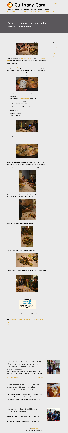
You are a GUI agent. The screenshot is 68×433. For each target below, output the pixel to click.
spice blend (54, 56)
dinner (54, 50)
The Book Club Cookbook (25, 58)
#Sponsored (55, 47)
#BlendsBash (55, 46)
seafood (54, 55)
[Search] (55, 3)
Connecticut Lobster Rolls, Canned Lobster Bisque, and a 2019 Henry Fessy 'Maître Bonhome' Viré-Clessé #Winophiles (23, 387)
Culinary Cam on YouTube (23, 11)
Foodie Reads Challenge (35, 11)
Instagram (38, 310)
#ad (53, 44)
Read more (40, 377)
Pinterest (32, 310)
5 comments (13, 402)
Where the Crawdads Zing (12, 67)
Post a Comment (14, 377)
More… (53, 11)
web (18, 310)
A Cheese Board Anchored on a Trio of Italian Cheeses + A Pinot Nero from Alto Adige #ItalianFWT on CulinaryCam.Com (24, 364)
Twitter (21, 310)
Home (8, 11)
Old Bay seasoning (56, 53)
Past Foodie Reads (46, 11)
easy (53, 52)
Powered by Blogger (34, 428)
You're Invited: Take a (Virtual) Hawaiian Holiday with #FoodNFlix (22, 410)
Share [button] (54, 38)
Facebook (27, 310)
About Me (14, 11)
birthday (54, 49)
